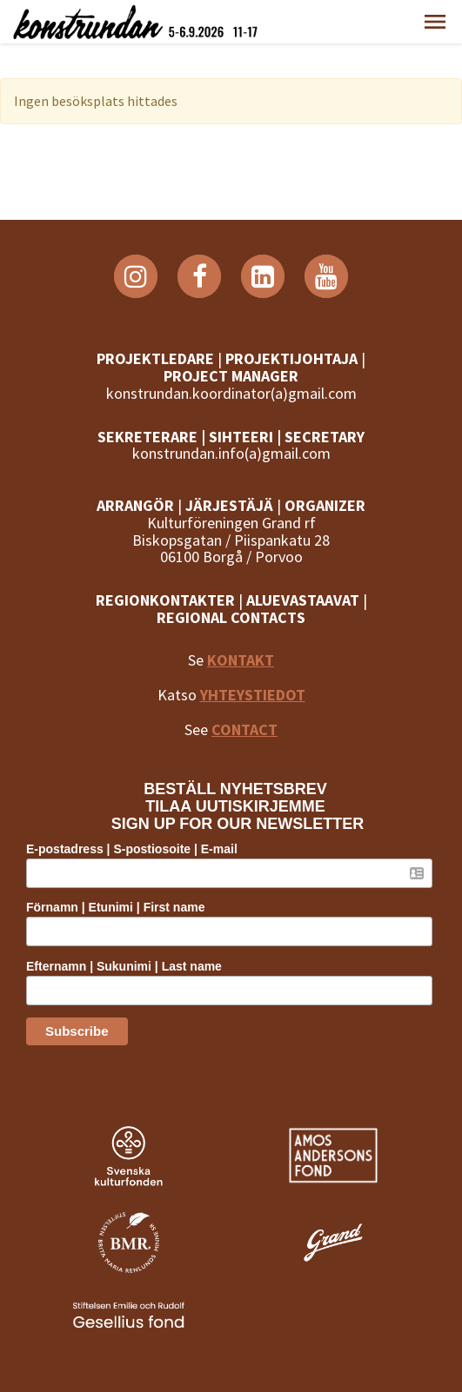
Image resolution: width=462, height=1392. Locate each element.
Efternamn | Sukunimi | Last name (124, 966)
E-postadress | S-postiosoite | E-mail (132, 849)
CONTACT (244, 729)
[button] (435, 22)
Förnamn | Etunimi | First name (115, 907)
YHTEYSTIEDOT (252, 695)
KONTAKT (240, 660)
